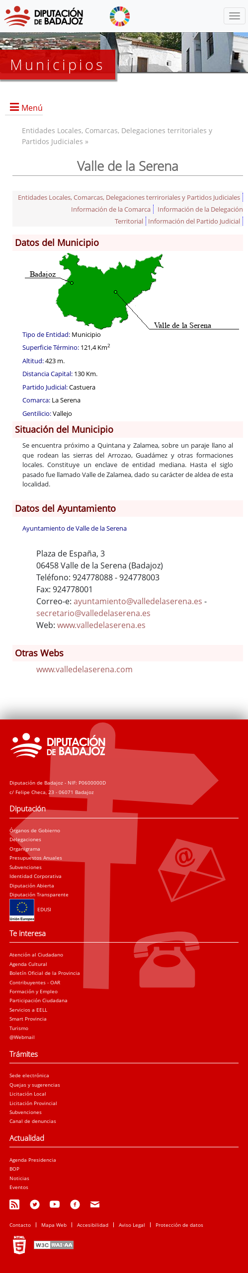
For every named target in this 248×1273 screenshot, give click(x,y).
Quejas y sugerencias (34, 1084)
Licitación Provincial (33, 1103)
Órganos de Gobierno (34, 830)
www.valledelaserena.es (101, 625)
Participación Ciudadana (38, 1000)
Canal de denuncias (32, 1120)
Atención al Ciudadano (36, 954)
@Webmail (22, 1037)
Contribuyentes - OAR (34, 982)
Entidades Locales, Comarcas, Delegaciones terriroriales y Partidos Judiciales (129, 197)
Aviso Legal (132, 1224)
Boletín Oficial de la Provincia (44, 972)
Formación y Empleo (33, 991)
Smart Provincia (28, 1018)
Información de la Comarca (111, 209)
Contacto (20, 1224)
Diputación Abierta (31, 885)
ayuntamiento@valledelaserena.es (138, 601)
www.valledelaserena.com (84, 669)
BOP (14, 1168)
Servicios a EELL (28, 1009)
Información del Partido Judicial (194, 221)
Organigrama (24, 848)
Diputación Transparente (39, 894)
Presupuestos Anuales (35, 857)
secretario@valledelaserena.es (93, 613)
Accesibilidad (92, 1224)
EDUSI (30, 909)
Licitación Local (27, 1093)
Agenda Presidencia (32, 1159)
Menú (32, 107)
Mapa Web (54, 1224)
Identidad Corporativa (35, 876)
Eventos (18, 1187)
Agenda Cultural (28, 963)
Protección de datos (179, 1224)
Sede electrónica (29, 1075)
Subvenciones (25, 867)
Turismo (18, 1028)
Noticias (19, 1178)
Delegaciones (25, 839)
